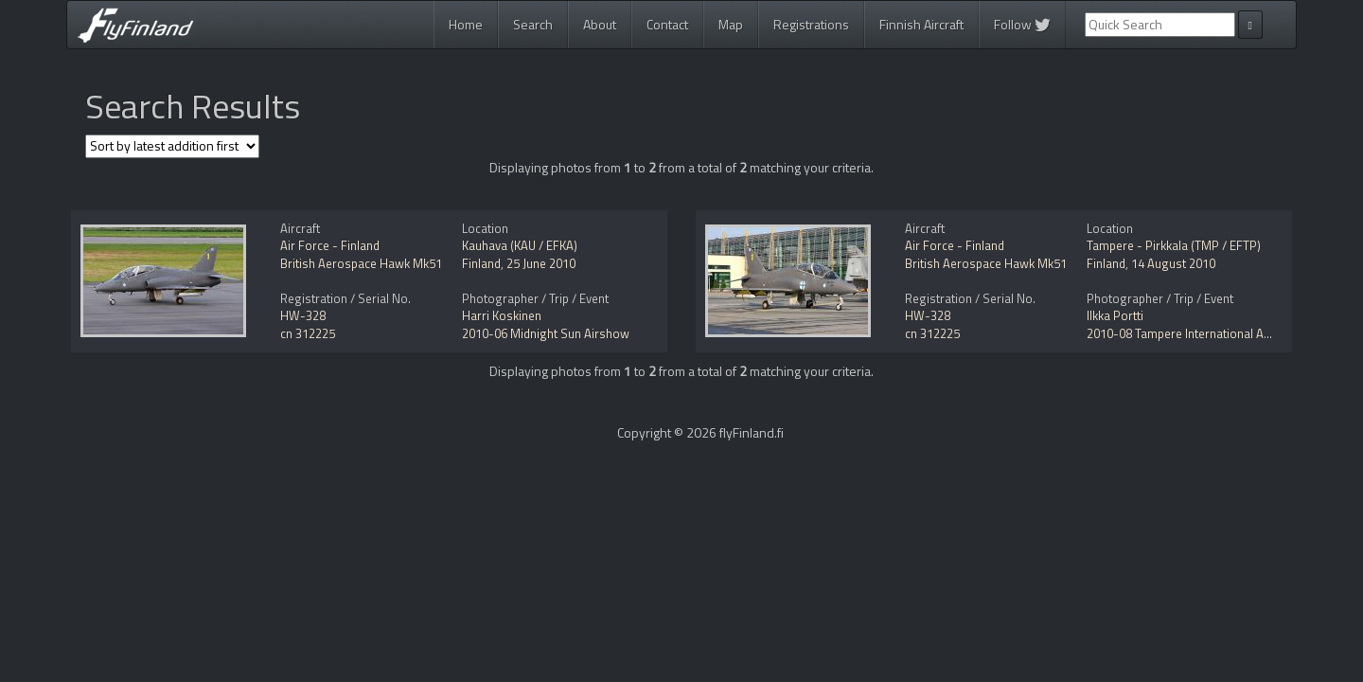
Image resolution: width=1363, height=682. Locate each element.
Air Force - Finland (330, 245)
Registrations (811, 24)
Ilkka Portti (1115, 315)
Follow (1022, 24)
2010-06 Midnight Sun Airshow (545, 333)
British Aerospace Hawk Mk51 (361, 263)
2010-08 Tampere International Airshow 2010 (1209, 333)
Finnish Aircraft (921, 24)
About (599, 24)
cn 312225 (307, 333)
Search (533, 24)
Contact (667, 24)
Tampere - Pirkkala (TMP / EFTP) (1174, 245)
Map (730, 24)
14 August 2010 (1173, 263)
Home (466, 24)
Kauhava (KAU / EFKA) (519, 245)
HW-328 (303, 315)
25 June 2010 (540, 263)
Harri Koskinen (501, 315)
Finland (481, 263)
